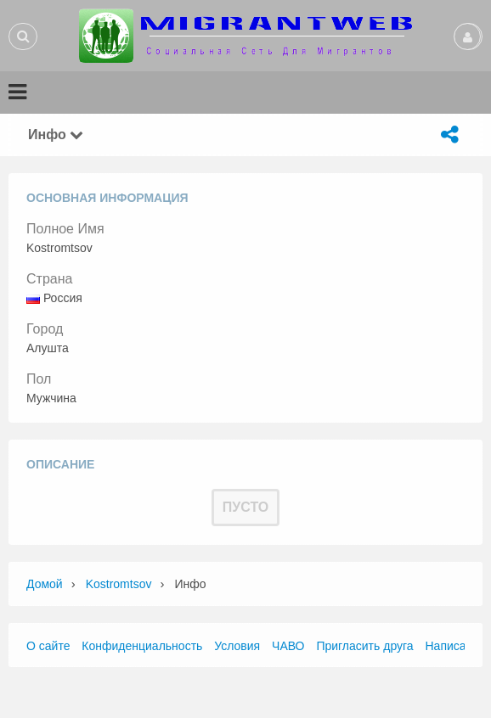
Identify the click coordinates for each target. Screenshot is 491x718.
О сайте (48, 646)
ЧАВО (288, 646)
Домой (44, 584)
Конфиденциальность (142, 646)
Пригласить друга (364, 646)
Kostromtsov (119, 584)
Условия (237, 646)
